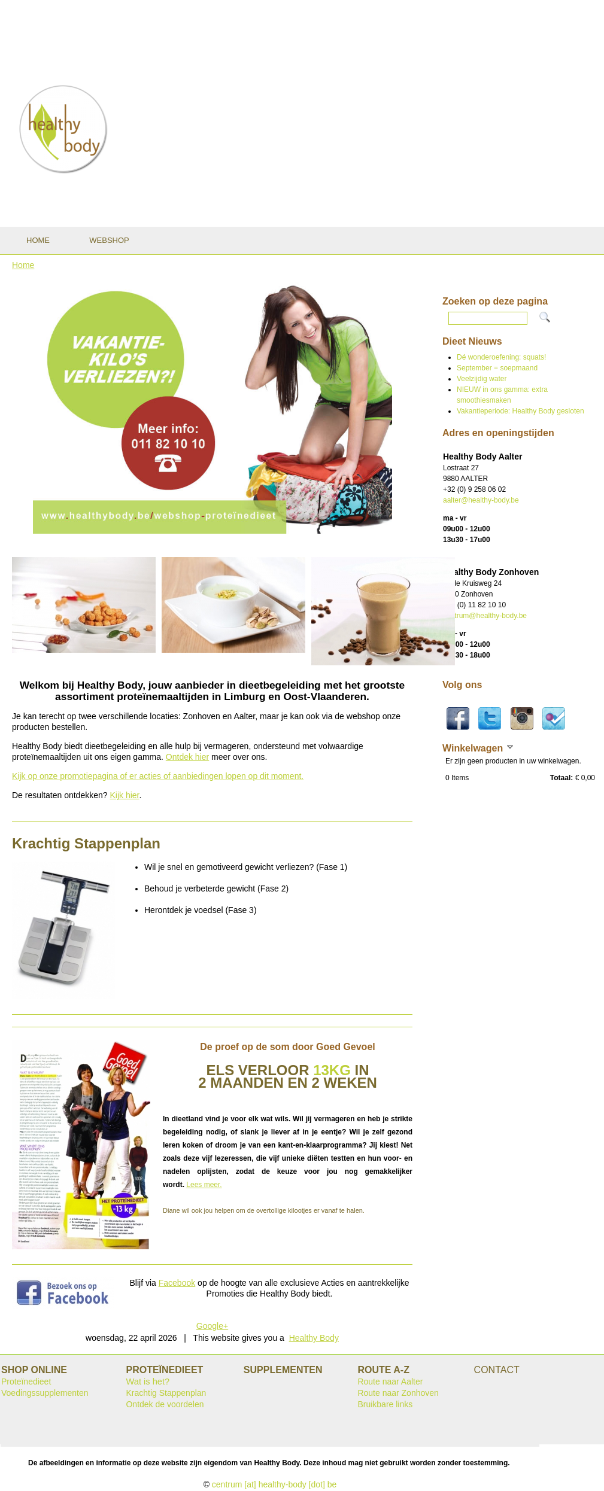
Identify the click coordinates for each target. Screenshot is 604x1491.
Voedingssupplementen (45, 1393)
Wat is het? (147, 1381)
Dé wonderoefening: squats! (501, 357)
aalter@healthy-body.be (481, 500)
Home (23, 265)
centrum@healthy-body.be (485, 615)
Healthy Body (314, 1338)
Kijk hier (124, 795)
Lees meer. (203, 1184)
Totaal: (561, 778)
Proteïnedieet (26, 1381)
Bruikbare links (384, 1404)
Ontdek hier (187, 757)
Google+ (212, 1326)
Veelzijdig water (481, 379)
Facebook (177, 1283)
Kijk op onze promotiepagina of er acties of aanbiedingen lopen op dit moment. (157, 776)
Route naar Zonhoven (397, 1393)
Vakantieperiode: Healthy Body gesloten (520, 411)
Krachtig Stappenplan (166, 1393)
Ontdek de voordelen (165, 1404)
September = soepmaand (497, 368)
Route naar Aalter (390, 1381)
